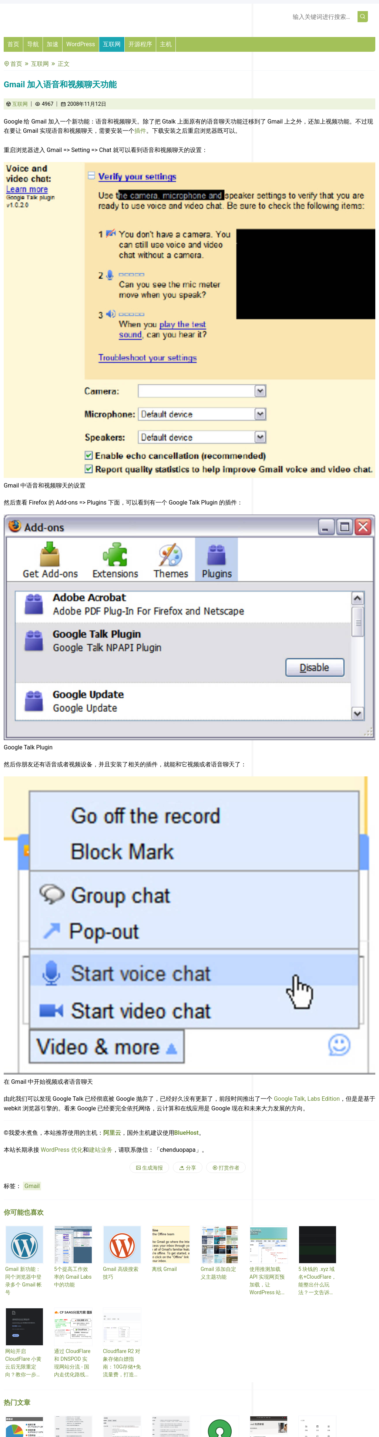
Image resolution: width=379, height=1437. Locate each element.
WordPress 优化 (62, 1149)
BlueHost (186, 1132)
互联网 (112, 44)
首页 (13, 44)
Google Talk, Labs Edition (307, 1098)
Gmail (32, 1186)
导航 (33, 44)
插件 (140, 130)
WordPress (80, 44)
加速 (52, 44)
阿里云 (112, 1132)
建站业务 (101, 1149)
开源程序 (140, 44)
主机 (166, 44)
